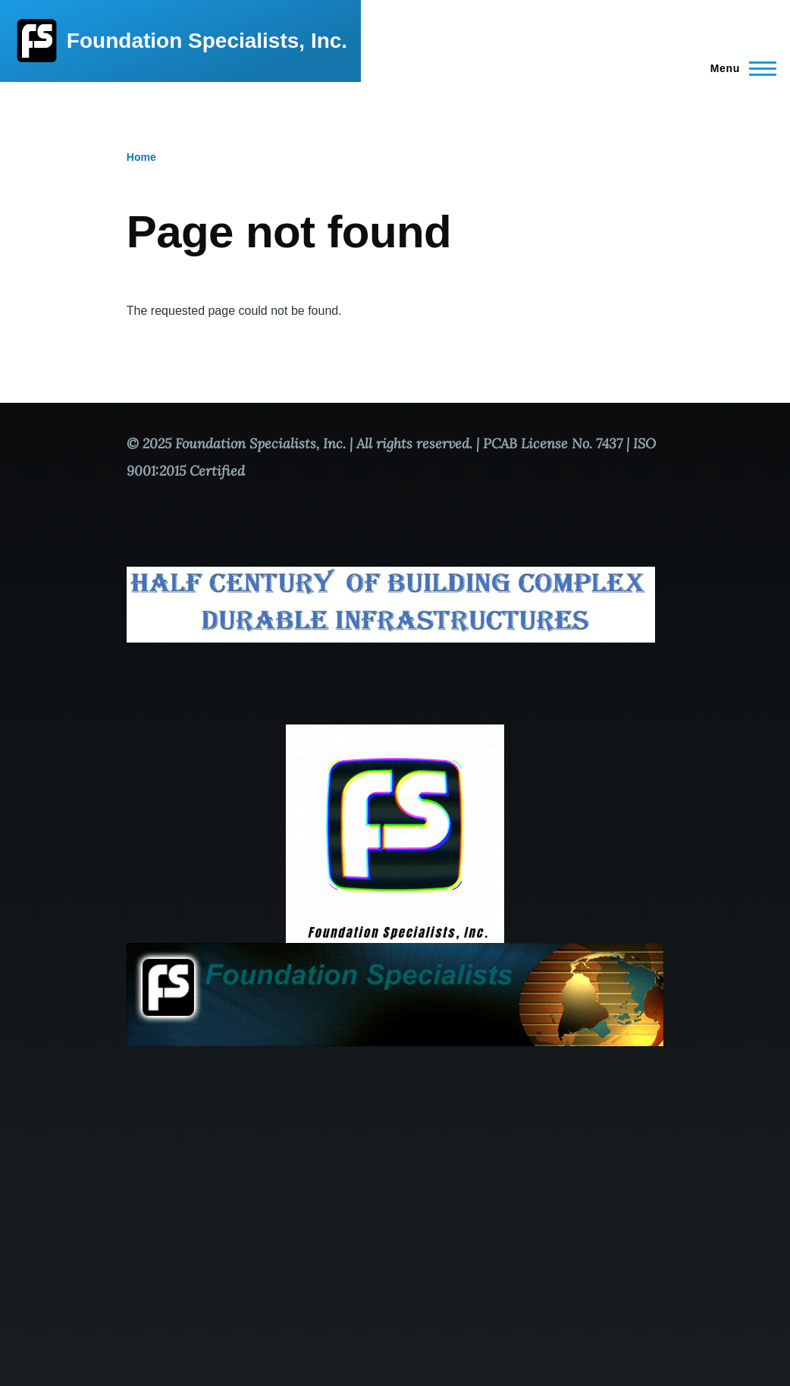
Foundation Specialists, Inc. (207, 40)
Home (141, 157)
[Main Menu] (739, 68)
